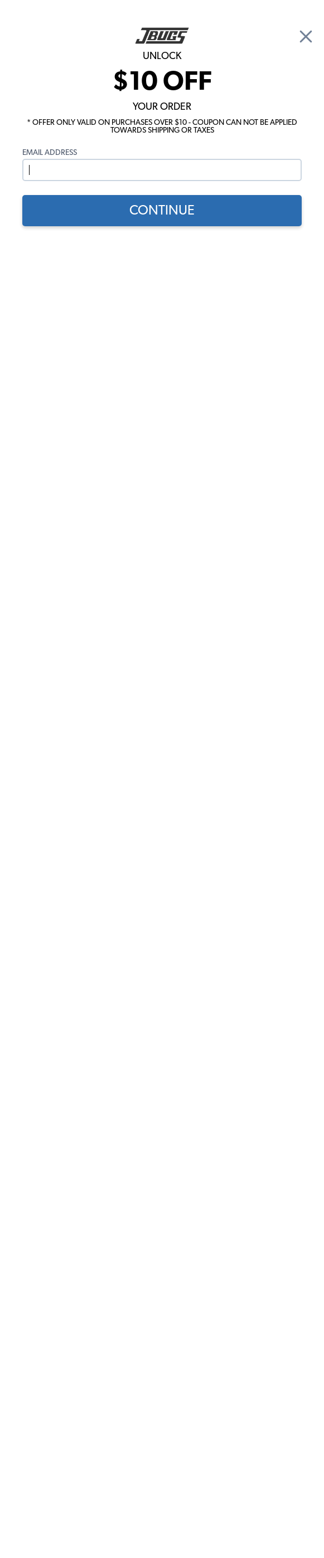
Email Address (49, 153)
